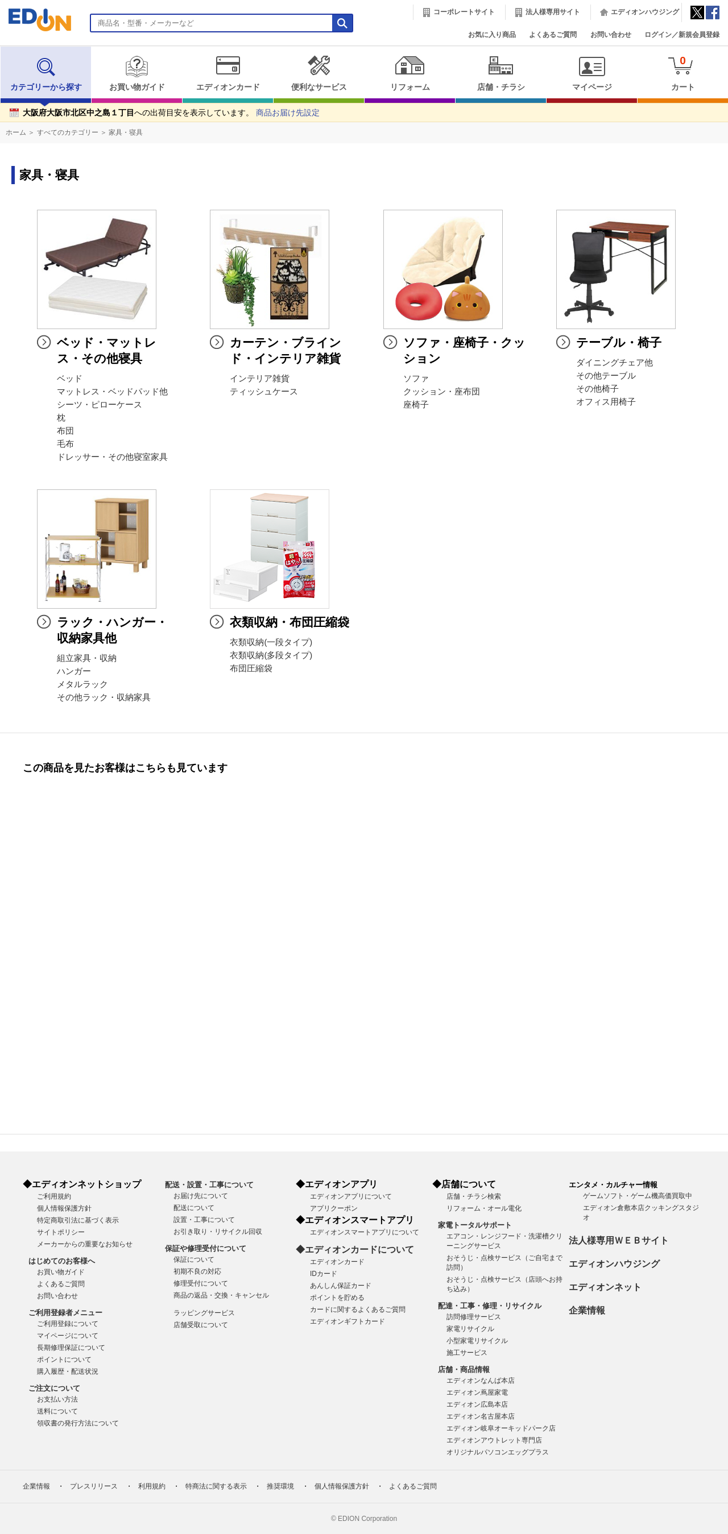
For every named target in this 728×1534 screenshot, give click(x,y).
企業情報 (587, 1310)
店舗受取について (200, 1325)
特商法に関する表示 (216, 1486)
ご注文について (54, 1388)
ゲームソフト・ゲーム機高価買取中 (637, 1196)
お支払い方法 (57, 1399)
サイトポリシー (61, 1232)
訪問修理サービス (473, 1317)
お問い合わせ (610, 35)
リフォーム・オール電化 (484, 1208)
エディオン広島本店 (477, 1404)
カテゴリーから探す (46, 73)
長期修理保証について (71, 1348)
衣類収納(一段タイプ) (271, 642)
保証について (193, 1259)
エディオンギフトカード (347, 1321)
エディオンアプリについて (351, 1196)
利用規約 (152, 1486)
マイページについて (67, 1336)
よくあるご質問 (553, 35)
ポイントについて (64, 1359)
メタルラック (82, 684)
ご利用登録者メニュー (65, 1312)
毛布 (65, 443)
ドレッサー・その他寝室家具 (112, 457)
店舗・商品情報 (464, 1369)
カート (682, 73)
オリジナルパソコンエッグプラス (497, 1452)
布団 (65, 430)
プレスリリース (94, 1486)
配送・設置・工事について (209, 1184)
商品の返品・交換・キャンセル (221, 1295)
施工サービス (466, 1353)
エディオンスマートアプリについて (364, 1232)
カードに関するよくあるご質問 (358, 1309)
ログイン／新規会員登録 (681, 35)
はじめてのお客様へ (61, 1261)
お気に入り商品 (492, 35)
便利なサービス (319, 73)
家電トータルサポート (475, 1225)
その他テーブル (606, 375)
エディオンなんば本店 (480, 1381)
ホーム (16, 132)
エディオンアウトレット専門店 (494, 1440)
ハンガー (74, 671)
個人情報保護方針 (64, 1208)
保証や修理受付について (205, 1248)
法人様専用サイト (553, 12)
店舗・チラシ (501, 73)
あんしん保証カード (340, 1286)
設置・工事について (204, 1220)
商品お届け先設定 (288, 113)
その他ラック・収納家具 (104, 697)
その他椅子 (597, 388)
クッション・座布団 (441, 391)
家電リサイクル (470, 1329)
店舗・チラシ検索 (473, 1196)
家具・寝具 (126, 132)
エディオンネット (605, 1287)
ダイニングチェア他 (614, 362)
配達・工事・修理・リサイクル (489, 1306)
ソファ (416, 378)
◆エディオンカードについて (355, 1249)
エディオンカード (228, 73)
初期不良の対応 (197, 1271)
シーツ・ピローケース (99, 404)
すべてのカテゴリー (67, 132)
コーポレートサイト (464, 12)
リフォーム (410, 73)
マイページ (592, 73)
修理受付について (200, 1283)
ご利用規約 (54, 1196)
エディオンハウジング (645, 12)
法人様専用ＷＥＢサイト (619, 1240)
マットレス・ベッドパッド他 (112, 391)
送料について (57, 1411)
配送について (193, 1208)
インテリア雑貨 (259, 378)
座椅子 (416, 404)
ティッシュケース (264, 391)
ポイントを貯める (337, 1298)
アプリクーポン (334, 1208)
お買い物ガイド (137, 73)
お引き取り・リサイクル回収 (217, 1232)
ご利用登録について (67, 1324)
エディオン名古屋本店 (480, 1416)
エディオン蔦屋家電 (477, 1392)
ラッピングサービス (204, 1313)
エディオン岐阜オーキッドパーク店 (501, 1428)
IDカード (323, 1274)
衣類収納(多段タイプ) (271, 655)
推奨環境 (280, 1486)
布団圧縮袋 (251, 668)
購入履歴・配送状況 (67, 1371)
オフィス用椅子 (606, 401)
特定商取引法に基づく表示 (78, 1220)
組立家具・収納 (87, 658)
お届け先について (200, 1196)
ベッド (69, 378)
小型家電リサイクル (477, 1341)
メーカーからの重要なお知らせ (85, 1244)
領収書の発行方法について (78, 1423)
